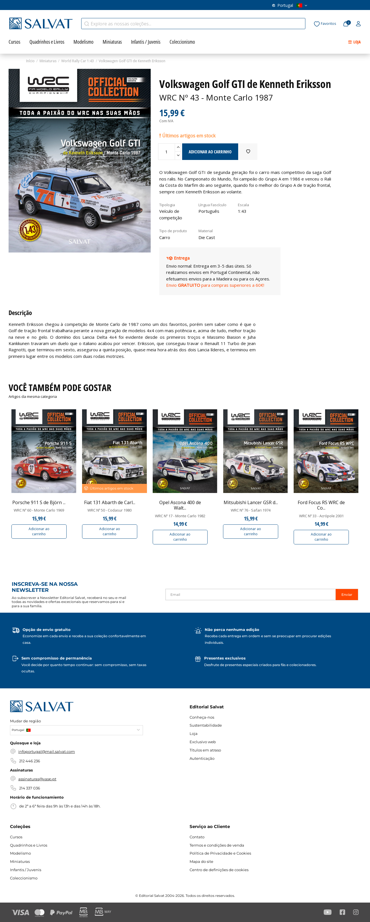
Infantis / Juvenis (25, 869)
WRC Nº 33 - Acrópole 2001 (321, 515)
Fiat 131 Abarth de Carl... (109, 502)
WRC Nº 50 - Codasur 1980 (109, 510)
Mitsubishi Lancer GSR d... (251, 502)
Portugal (289, 6)
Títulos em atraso (100, 6)
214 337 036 (29, 788)
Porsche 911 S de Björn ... (38, 502)
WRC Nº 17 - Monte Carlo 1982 (180, 515)
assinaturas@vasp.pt (37, 779)
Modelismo (20, 853)
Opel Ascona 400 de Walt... (180, 505)
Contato (164, 6)
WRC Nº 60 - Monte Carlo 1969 (39, 510)
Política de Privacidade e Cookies (220, 853)
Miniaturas (20, 861)
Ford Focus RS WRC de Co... (321, 505)
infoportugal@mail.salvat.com (46, 751)
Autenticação (202, 758)
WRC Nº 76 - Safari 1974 (250, 510)
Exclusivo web (64, 6)
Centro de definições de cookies (219, 869)
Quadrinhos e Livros (28, 845)
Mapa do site (201, 861)
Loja (194, 733)
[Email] (250, 594)
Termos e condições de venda (217, 845)
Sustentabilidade (206, 725)
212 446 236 (29, 761)
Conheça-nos (135, 6)
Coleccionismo (23, 878)
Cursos (16, 837)
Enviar (346, 594)
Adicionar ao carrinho (39, 531)
